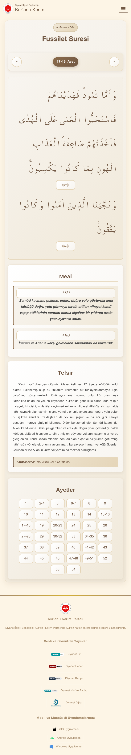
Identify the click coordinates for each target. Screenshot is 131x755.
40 (73, 547)
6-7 (73, 503)
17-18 (26, 525)
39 (57, 547)
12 (57, 514)
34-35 (89, 536)
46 (57, 558)
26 (105, 525)
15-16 (105, 514)
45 (42, 558)
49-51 (89, 558)
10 (26, 514)
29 (42, 536)
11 (42, 514)
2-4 (41, 503)
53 (57, 569)
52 (105, 558)
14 (89, 514)
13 (73, 514)
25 (89, 525)
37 (26, 547)
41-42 (89, 547)
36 (105, 536)
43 (105, 547)
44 (26, 558)
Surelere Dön (65, 27)
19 (42, 525)
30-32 (57, 536)
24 (73, 525)
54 (73, 569)
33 (73, 536)
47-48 (73, 558)
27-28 (26, 536)
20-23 (57, 525)
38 (42, 547)
